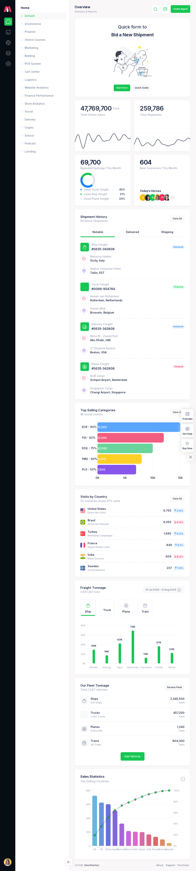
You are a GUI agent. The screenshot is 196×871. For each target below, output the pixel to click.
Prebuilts (187, 415)
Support (170, 865)
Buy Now (187, 445)
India (91, 554)
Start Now (121, 87)
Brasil (91, 520)
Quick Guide (142, 87)
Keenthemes (91, 865)
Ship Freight (99, 244)
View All (177, 218)
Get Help (187, 430)
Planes (95, 726)
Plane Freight (100, 364)
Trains (95, 740)
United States (97, 508)
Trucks (95, 712)
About (159, 865)
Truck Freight (100, 284)
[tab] (97, 233)
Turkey (92, 531)
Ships (94, 698)
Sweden (93, 566)
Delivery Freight (102, 324)
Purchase (183, 865)
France (92, 543)
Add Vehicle (132, 756)
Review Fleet (174, 687)
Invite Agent (180, 8)
